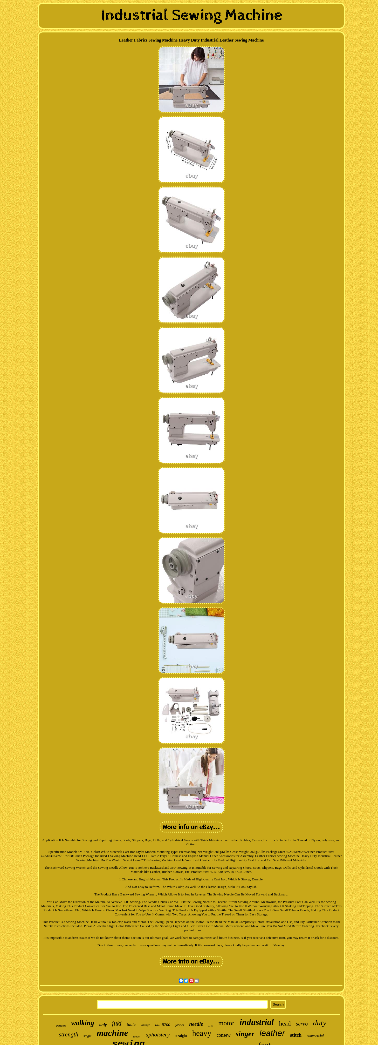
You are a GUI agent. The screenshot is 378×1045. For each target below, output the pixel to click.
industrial (256, 1022)
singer (245, 1034)
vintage (145, 1025)
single (88, 1036)
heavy (201, 1033)
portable (61, 1025)
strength (68, 1034)
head (285, 1023)
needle (196, 1024)
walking (82, 1023)
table (131, 1024)
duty (319, 1022)
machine (112, 1033)
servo (302, 1024)
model (137, 1036)
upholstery (158, 1034)
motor (226, 1023)
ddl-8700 (162, 1024)
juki (117, 1023)
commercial (315, 1036)
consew (224, 1035)
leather (272, 1033)
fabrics (179, 1025)
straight (181, 1036)
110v (210, 1025)
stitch (295, 1035)
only (103, 1024)
